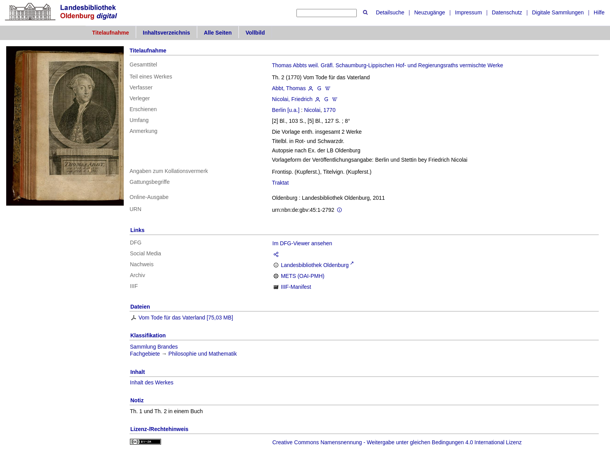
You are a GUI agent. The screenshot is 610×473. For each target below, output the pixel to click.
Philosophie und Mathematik (202, 354)
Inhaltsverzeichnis (166, 33)
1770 (329, 110)
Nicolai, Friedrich (292, 99)
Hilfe (599, 12)
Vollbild (255, 33)
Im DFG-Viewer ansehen (302, 243)
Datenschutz (507, 12)
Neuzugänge (429, 12)
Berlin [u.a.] (286, 110)
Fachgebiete (145, 354)
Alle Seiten (218, 33)
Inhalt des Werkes (152, 382)
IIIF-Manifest (296, 287)
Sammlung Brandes (154, 347)
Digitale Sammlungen (558, 12)
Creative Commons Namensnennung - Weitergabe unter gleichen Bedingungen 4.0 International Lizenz (397, 442)
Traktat (280, 183)
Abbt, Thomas (289, 88)
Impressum (468, 12)
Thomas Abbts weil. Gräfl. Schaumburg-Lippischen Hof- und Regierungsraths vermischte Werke (387, 65)
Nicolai (312, 110)
